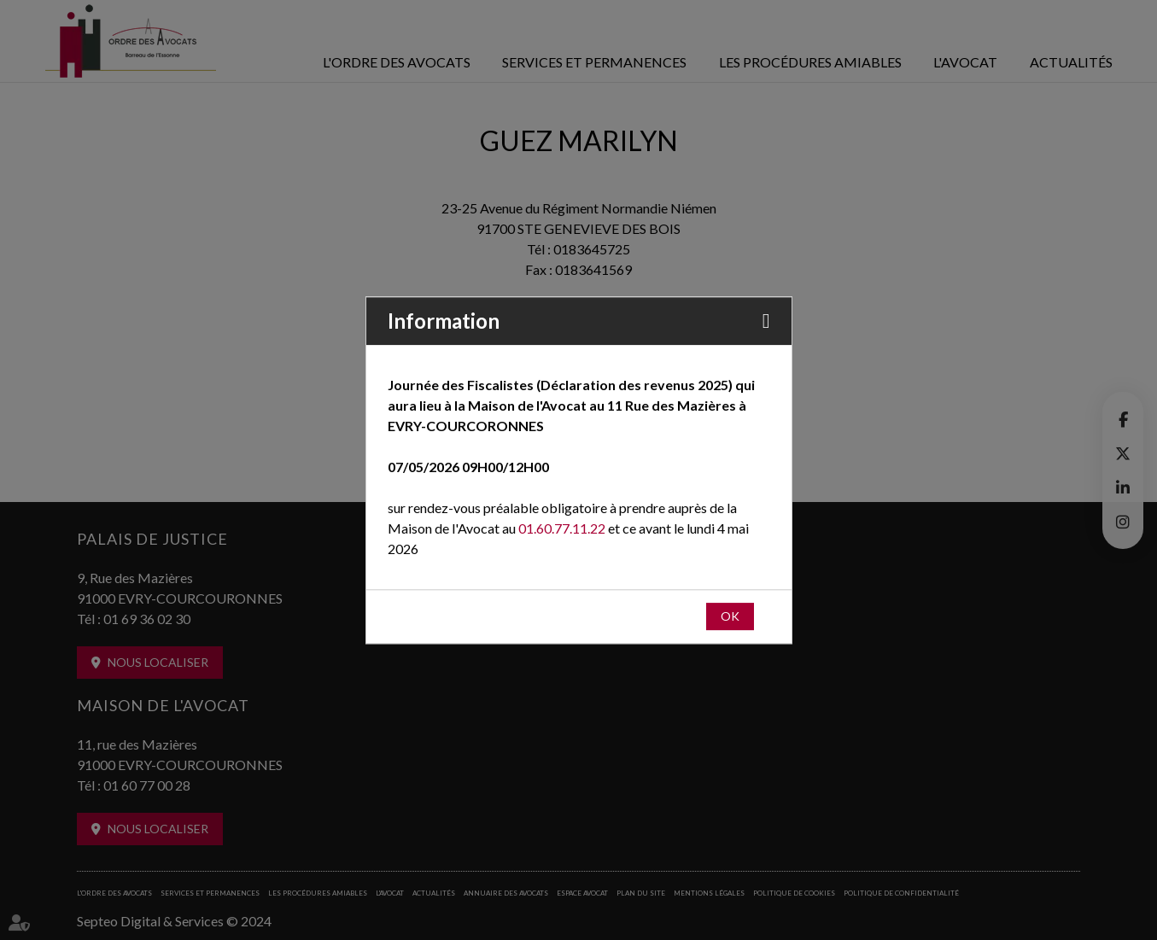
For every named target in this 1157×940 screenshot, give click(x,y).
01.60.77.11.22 (561, 528)
